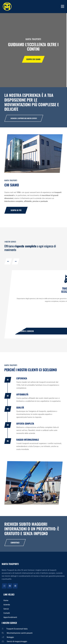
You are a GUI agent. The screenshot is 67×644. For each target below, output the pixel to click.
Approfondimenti (10, 624)
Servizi (6, 615)
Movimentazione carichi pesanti (19, 639)
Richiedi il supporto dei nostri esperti (24, 118)
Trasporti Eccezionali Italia (17, 635)
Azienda (6, 611)
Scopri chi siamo (33, 60)
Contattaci (15, 549)
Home (5, 607)
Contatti (6, 619)
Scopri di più (16, 210)
